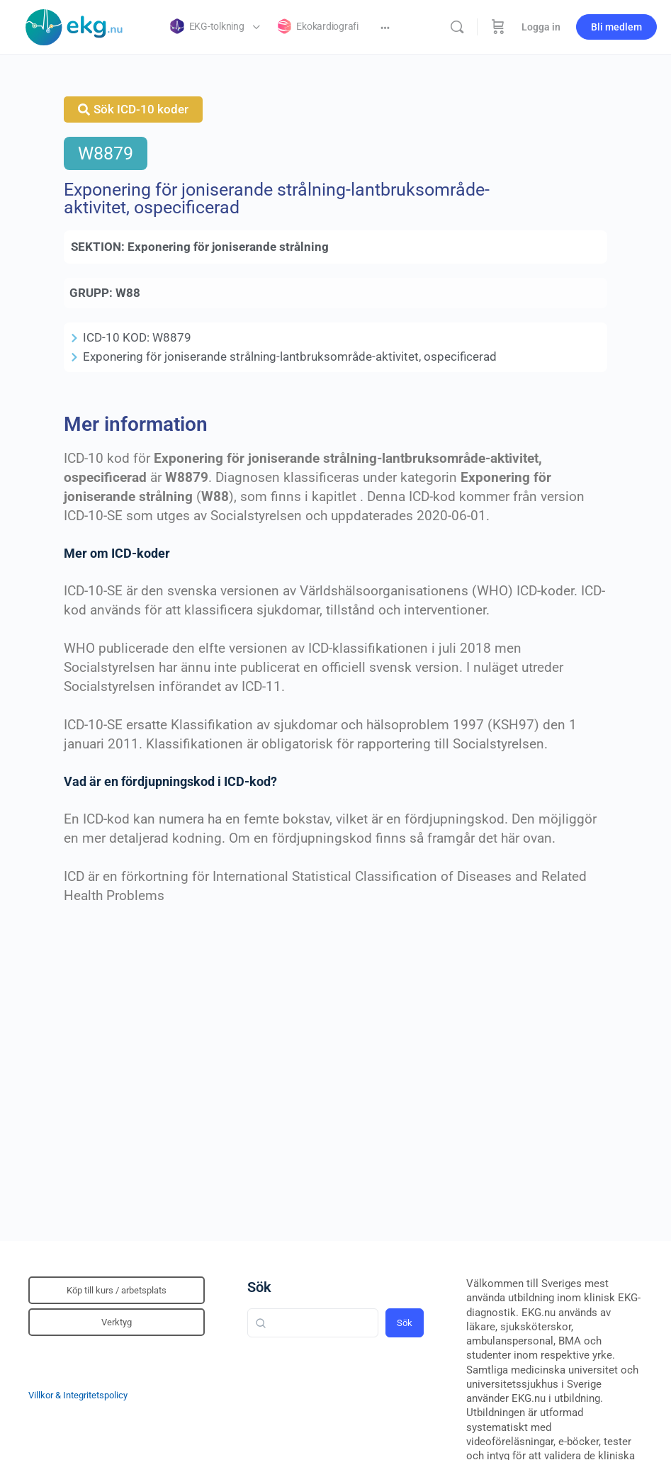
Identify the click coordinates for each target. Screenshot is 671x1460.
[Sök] (457, 26)
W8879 (105, 153)
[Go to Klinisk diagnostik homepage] (74, 25)
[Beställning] (498, 27)
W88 (127, 293)
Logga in (540, 27)
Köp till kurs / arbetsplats (117, 1290)
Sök (259, 1287)
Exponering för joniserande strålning (228, 247)
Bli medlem (616, 27)
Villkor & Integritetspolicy (78, 1395)
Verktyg (116, 1322)
